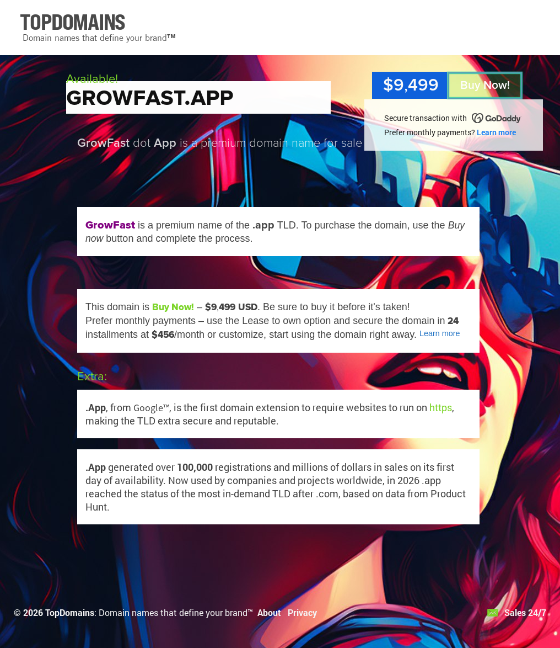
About (269, 612)
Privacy (302, 612)
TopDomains (69, 612)
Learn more (496, 132)
